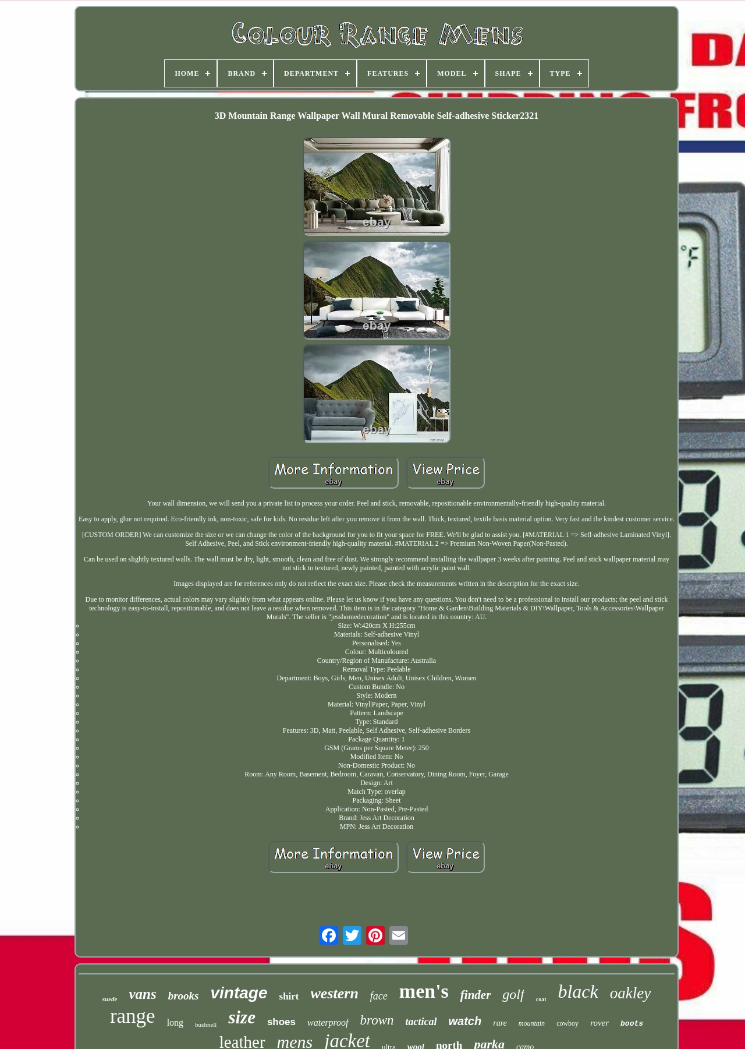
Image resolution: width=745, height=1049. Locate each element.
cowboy (567, 1023)
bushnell (206, 1024)
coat (541, 999)
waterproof (328, 1022)
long (175, 1022)
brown (377, 1020)
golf (513, 994)
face (379, 996)
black (578, 991)
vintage (238, 993)
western (335, 993)
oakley (630, 993)
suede (110, 998)
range (132, 1016)
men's (424, 991)
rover (599, 1022)
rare (500, 1023)
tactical (421, 1021)
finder (475, 995)
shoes (281, 1021)
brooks (183, 996)
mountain (532, 1023)
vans (142, 994)
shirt (289, 996)
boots (631, 1023)
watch (465, 1021)
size (242, 1017)
